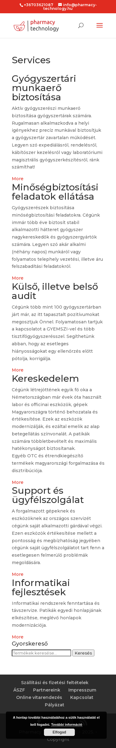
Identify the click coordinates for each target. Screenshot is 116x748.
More (18, 178)
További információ (66, 724)
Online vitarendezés (39, 697)
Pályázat (54, 705)
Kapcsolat (81, 697)
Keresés (83, 652)
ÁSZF (19, 690)
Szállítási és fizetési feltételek (54, 682)
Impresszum (82, 690)
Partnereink (46, 690)
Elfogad (59, 732)
